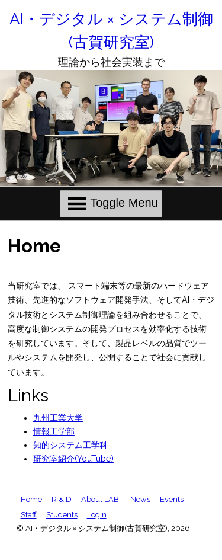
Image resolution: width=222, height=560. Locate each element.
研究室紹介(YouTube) (73, 458)
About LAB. (101, 499)
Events (172, 499)
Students (62, 515)
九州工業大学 (58, 418)
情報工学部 (54, 431)
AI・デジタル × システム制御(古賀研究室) (111, 30)
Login (97, 515)
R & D (62, 499)
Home (31, 499)
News (140, 499)
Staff (29, 515)
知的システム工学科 (70, 445)
